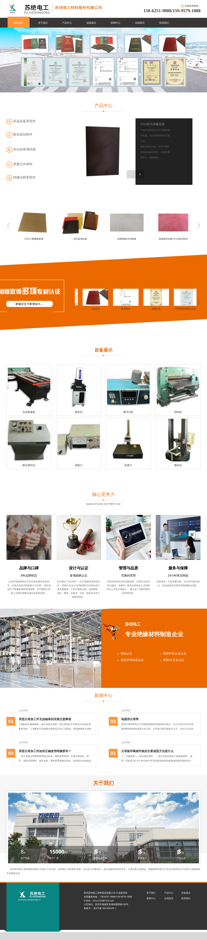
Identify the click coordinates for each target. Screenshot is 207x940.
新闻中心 (115, 22)
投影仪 (78, 412)
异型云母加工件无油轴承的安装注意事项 (45, 719)
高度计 (128, 465)
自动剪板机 (28, 412)
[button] (140, 174)
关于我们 (43, 22)
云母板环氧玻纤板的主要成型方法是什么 (147, 751)
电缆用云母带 (130, 719)
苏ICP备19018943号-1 (103, 936)
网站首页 (18, 22)
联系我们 (164, 22)
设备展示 (91, 22)
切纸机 (178, 412)
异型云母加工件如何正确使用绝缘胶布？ (45, 751)
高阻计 (78, 465)
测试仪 (178, 465)
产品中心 (67, 22)
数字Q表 (128, 412)
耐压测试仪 (28, 465)
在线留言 (140, 22)
